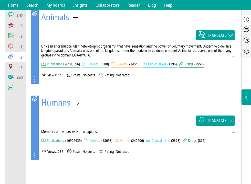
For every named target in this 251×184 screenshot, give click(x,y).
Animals (55, 17)
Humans (55, 102)
